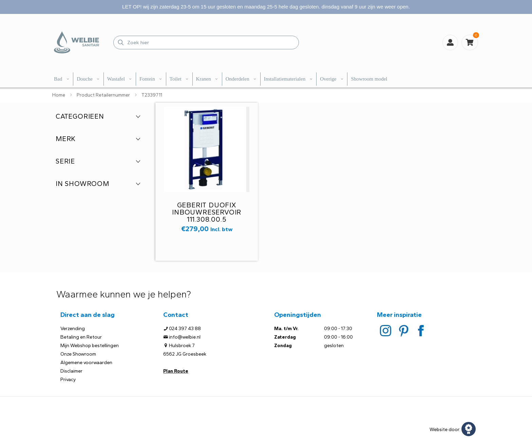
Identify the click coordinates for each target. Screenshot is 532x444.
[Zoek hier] (206, 42)
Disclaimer (71, 371)
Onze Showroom (78, 354)
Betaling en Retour (81, 337)
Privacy (68, 379)
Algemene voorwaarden (86, 362)
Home (58, 95)
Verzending (72, 328)
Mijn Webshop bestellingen (89, 345)
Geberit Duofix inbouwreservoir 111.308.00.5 (206, 212)
